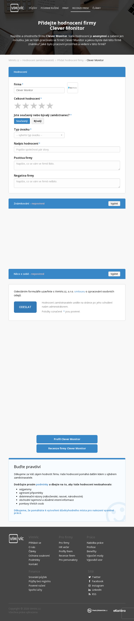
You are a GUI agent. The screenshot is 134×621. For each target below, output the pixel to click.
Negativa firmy (24, 175)
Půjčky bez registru (40, 581)
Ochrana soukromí (39, 555)
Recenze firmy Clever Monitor (67, 448)
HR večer (64, 547)
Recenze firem (80, 8)
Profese (91, 547)
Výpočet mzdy (95, 555)
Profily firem (66, 551)
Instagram (98, 585)
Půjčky (33, 8)
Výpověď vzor (94, 559)
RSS (94, 594)
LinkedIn (97, 589)
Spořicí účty (35, 589)
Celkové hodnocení (27, 98)
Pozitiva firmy (23, 158)
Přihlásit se (35, 542)
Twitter (96, 577)
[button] (39, 135)
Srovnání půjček (38, 577)
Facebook (97, 581)
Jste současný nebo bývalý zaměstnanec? (42, 115)
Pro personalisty (68, 559)
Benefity (91, 551)
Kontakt (33, 564)
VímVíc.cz (14, 60)
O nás (32, 547)
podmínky (42, 484)
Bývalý (38, 121)
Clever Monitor (95, 60)
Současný (22, 121)
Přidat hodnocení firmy (70, 60)
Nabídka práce (95, 542)
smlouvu (79, 291)
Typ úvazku (21, 129)
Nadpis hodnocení (26, 143)
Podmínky (34, 559)
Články (96, 8)
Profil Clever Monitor (67, 439)
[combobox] (39, 90)
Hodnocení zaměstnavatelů (38, 60)
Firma (17, 84)
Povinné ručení (50, 8)
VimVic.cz (35, 608)
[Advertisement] (67, 238)
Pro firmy (64, 542)
